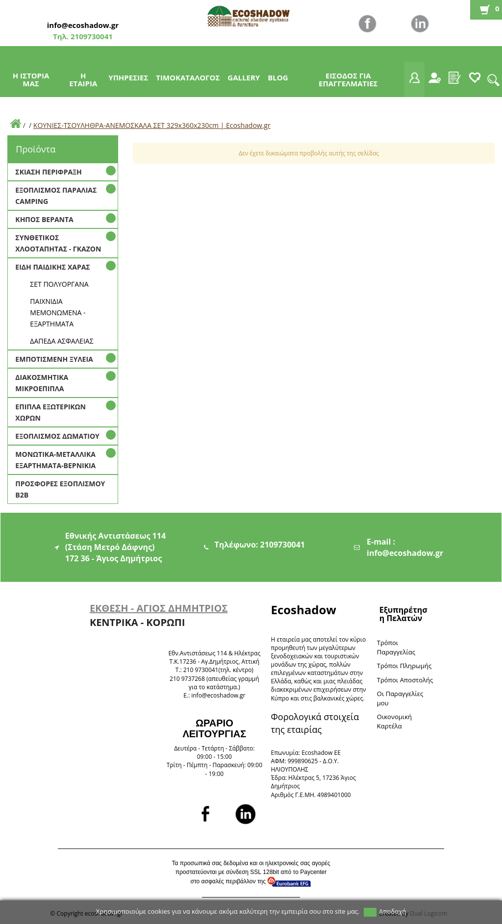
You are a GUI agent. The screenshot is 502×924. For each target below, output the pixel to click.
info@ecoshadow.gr (83, 25)
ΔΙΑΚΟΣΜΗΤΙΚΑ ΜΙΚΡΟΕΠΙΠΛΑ (41, 383)
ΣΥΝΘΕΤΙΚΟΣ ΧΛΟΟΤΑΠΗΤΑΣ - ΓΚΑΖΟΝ (58, 243)
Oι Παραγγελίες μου (400, 698)
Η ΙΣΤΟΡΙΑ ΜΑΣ (31, 79)
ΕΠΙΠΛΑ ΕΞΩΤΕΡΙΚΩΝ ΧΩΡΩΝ (50, 412)
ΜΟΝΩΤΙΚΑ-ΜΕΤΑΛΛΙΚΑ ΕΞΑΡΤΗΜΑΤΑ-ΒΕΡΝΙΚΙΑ (55, 460)
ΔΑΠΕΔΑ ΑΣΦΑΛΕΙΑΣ (61, 341)
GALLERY (243, 77)
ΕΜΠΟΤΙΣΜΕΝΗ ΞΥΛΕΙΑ (54, 359)
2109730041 (91, 36)
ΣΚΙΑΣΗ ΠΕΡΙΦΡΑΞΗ (48, 171)
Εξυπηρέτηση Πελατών (403, 614)
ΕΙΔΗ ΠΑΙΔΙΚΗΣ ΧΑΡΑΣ (52, 267)
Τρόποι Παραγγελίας (396, 647)
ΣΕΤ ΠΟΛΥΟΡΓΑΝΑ (59, 284)
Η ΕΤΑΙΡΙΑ (83, 79)
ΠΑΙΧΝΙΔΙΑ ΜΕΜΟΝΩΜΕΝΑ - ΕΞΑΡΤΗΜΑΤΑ (57, 312)
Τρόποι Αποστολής (405, 679)
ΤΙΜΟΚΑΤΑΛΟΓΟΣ (188, 77)
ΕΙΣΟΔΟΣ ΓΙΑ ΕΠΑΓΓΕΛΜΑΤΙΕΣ (348, 79)
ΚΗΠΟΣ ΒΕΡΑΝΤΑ (44, 219)
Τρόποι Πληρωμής (404, 665)
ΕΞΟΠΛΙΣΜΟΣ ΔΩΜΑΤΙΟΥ (57, 436)
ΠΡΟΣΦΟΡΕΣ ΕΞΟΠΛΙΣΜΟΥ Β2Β (60, 489)
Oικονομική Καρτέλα (394, 721)
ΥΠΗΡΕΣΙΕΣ (128, 77)
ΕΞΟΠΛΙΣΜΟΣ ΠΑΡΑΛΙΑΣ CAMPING (56, 195)
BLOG (278, 77)
